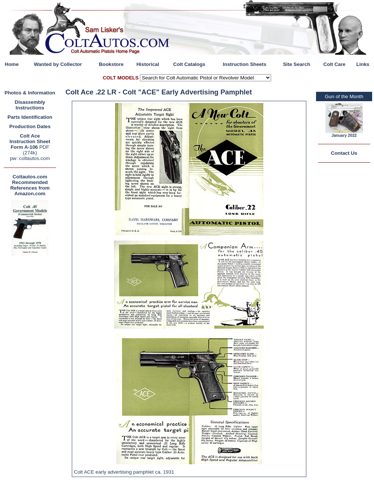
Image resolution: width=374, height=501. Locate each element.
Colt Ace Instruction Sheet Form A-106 (30, 141)
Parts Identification (29, 117)
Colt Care (335, 64)
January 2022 (344, 135)
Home (12, 64)
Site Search (296, 64)
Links (363, 64)
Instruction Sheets (244, 64)
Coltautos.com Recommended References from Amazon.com (29, 185)
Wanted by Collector (58, 64)
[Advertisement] (32, 370)
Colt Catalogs (189, 64)
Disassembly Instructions (30, 105)
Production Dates (29, 126)
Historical (148, 64)
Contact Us (344, 153)
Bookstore (111, 64)
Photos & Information (29, 93)
